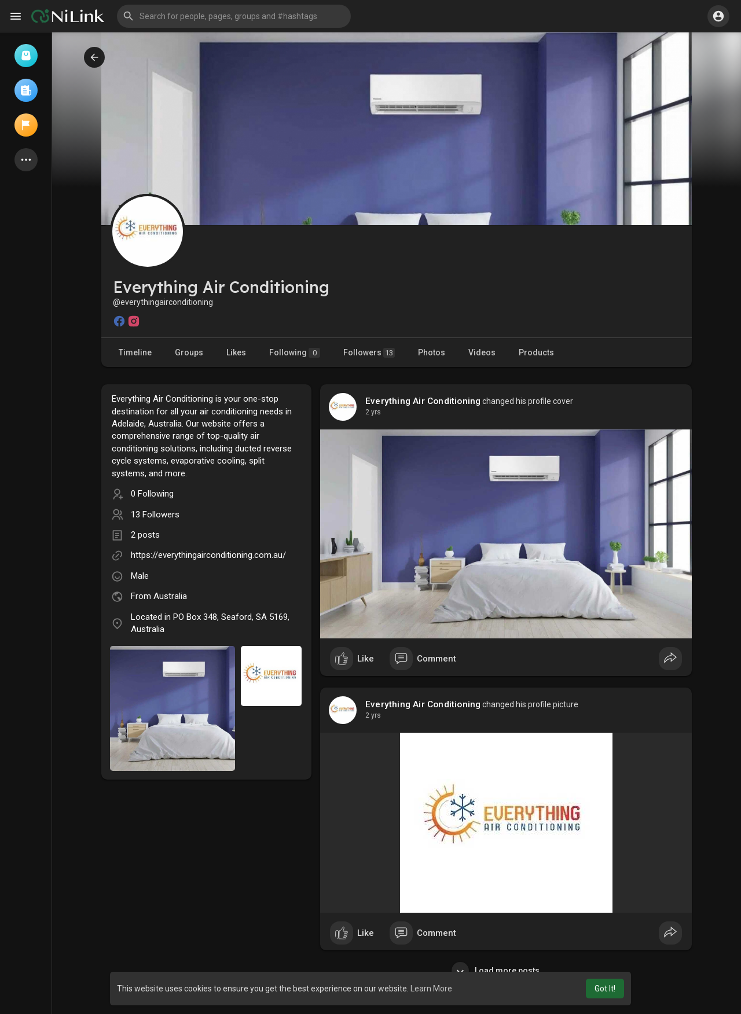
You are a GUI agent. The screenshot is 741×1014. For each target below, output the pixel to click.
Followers (369, 353)
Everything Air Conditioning (422, 401)
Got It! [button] (605, 988)
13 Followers (155, 514)
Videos (482, 352)
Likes (236, 352)
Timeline (135, 352)
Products (536, 352)
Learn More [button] (431, 988)
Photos (431, 352)
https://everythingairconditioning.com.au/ (208, 555)
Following (294, 353)
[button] (234, 16)
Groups (189, 352)
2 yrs (373, 412)
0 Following (152, 493)
